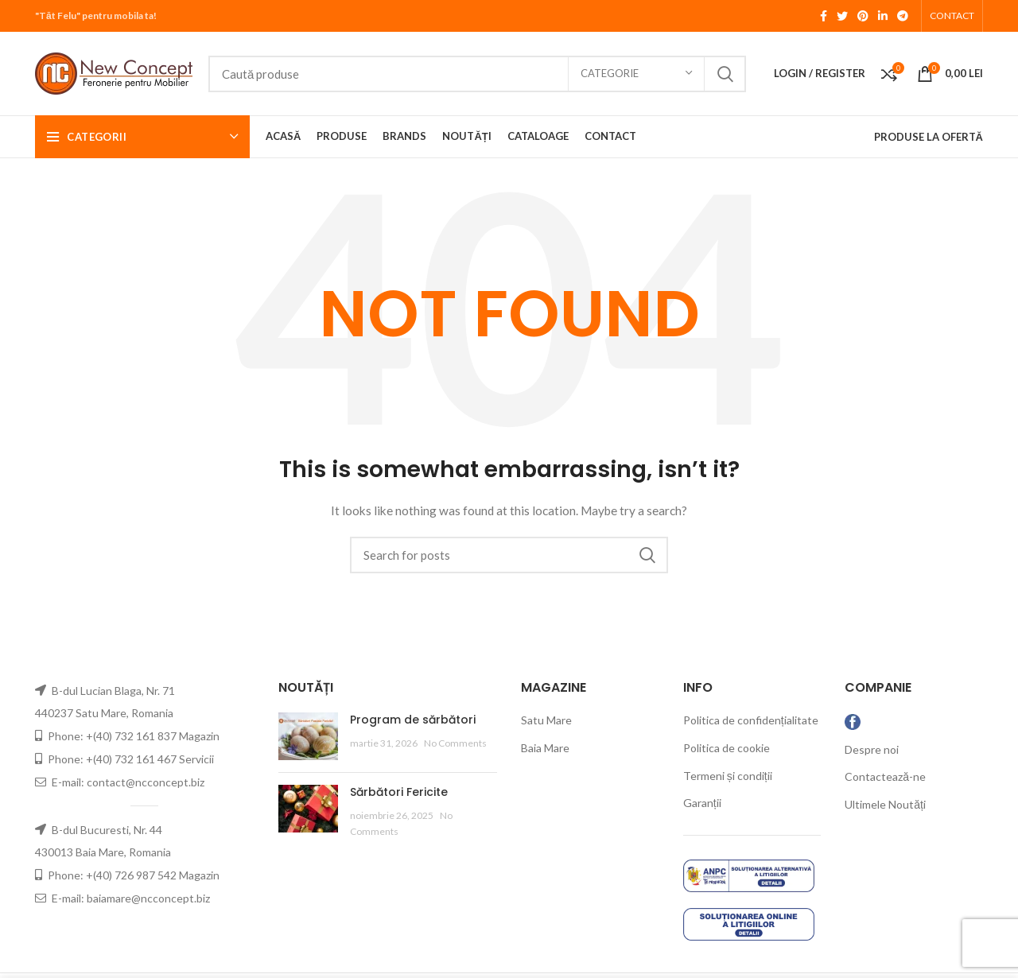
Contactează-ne (885, 776)
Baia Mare (545, 748)
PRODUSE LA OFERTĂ (928, 136)
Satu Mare (546, 720)
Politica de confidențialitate (750, 720)
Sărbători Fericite (399, 792)
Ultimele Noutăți (885, 804)
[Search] (477, 74)
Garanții (702, 802)
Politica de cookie (726, 748)
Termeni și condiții (727, 775)
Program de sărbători (413, 720)
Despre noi (872, 749)
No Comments (455, 743)
